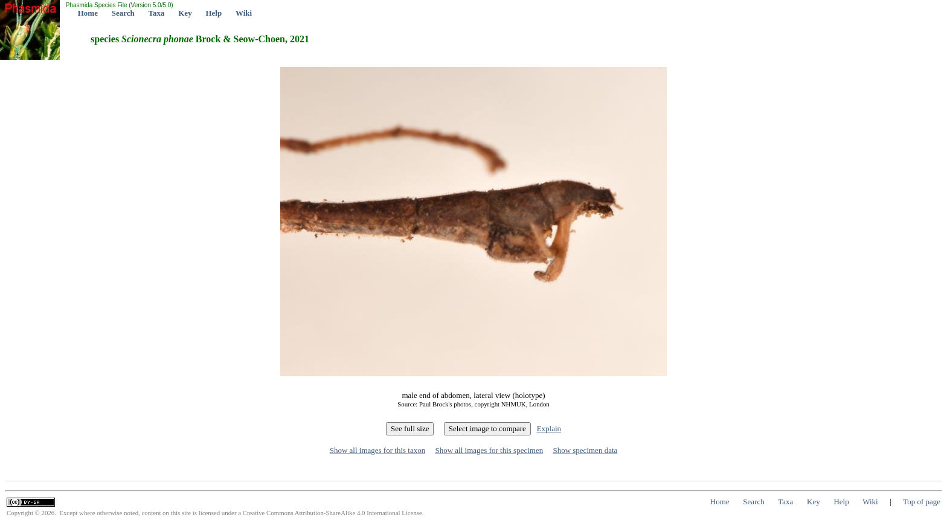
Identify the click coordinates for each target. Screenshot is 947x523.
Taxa (157, 13)
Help (213, 13)
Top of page (921, 501)
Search (123, 13)
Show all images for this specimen (489, 450)
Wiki (244, 13)
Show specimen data (585, 450)
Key (184, 13)
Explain (549, 428)
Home (88, 13)
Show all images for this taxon (378, 450)
